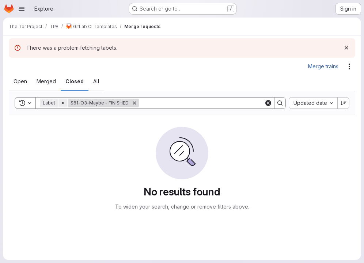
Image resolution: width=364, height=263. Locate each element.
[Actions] (349, 66)
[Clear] (268, 103)
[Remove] (134, 103)
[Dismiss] (346, 47)
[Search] (201, 103)
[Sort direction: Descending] (343, 103)
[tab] (20, 81)
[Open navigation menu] (21, 9)
